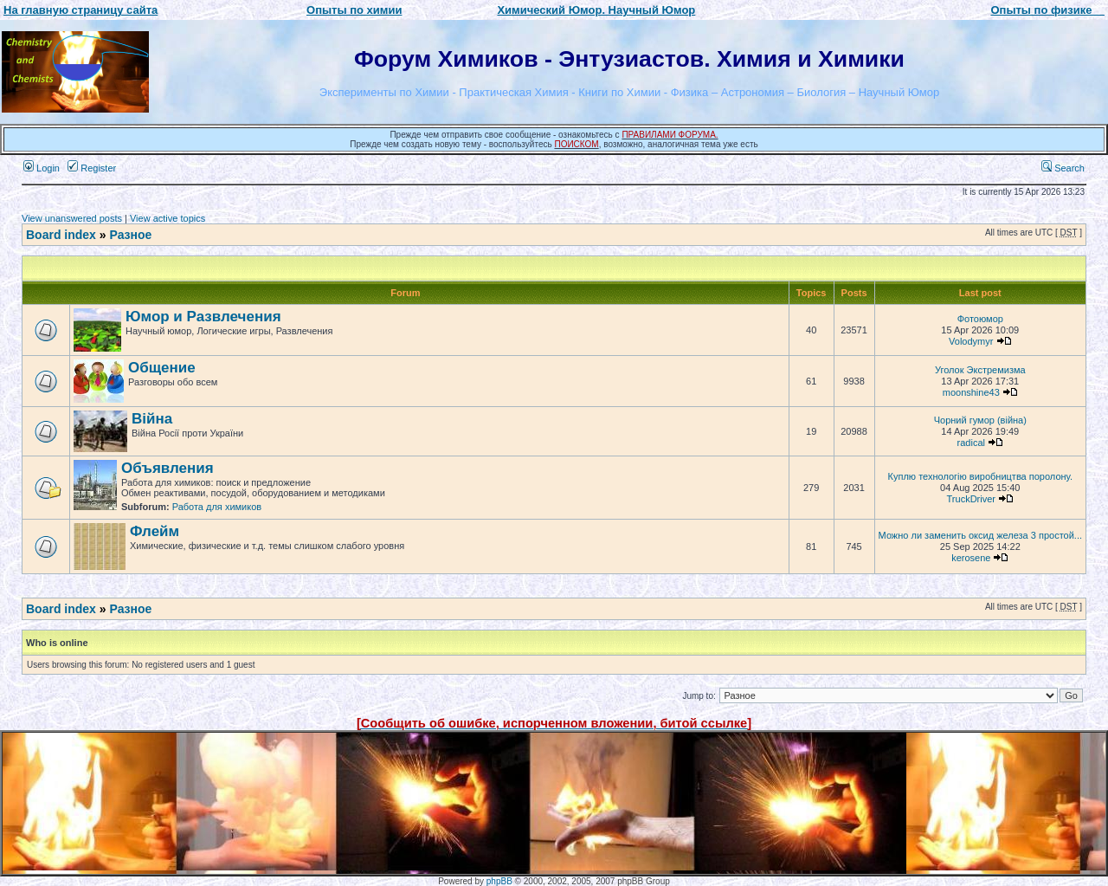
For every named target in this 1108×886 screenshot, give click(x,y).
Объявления (167, 468)
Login (41, 168)
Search (1063, 168)
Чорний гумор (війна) (980, 420)
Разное (130, 235)
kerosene (970, 558)
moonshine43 (971, 392)
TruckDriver (971, 499)
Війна (152, 419)
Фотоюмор (980, 319)
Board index (61, 235)
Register (92, 168)
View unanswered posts (72, 218)
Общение (162, 367)
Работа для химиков (216, 506)
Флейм (154, 531)
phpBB (499, 881)
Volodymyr (971, 341)
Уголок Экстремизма (980, 370)
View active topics (167, 218)
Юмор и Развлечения (203, 316)
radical (971, 442)
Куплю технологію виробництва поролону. (980, 476)
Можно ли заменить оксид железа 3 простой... (980, 535)
